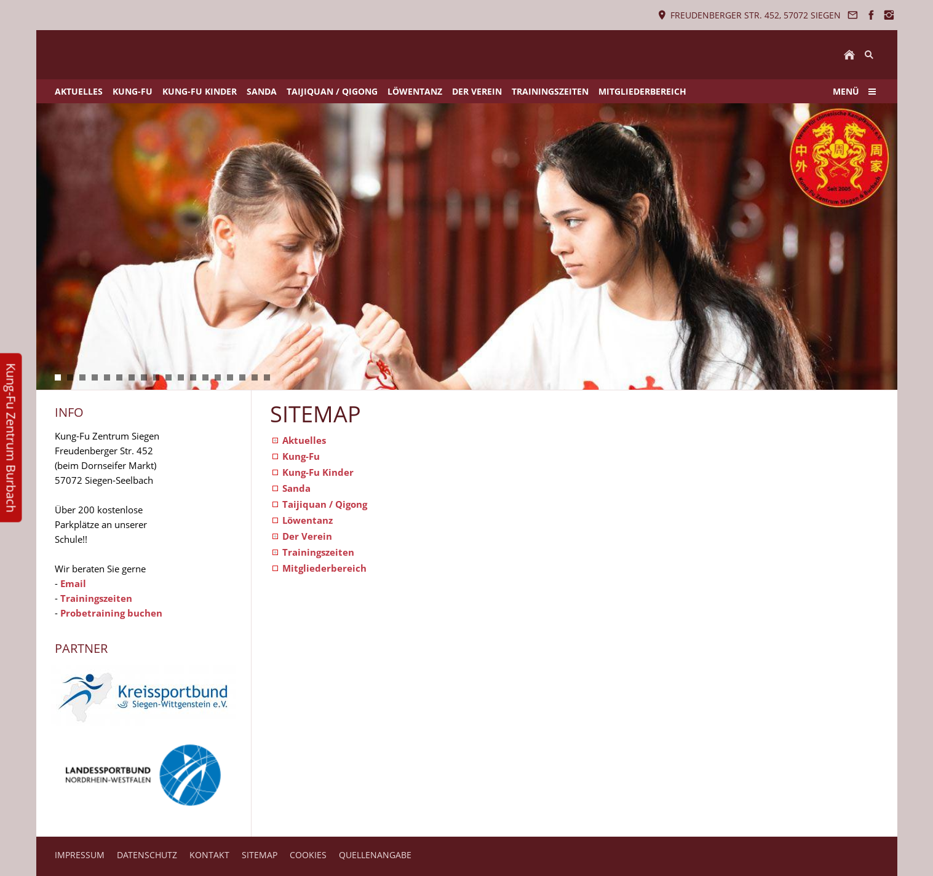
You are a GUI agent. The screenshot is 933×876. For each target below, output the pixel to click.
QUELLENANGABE (375, 855)
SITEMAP (259, 855)
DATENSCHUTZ (147, 855)
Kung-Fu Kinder (318, 472)
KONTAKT (209, 855)
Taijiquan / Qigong (324, 504)
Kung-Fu (301, 456)
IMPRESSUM (80, 855)
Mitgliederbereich (324, 568)
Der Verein (307, 536)
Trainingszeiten (96, 598)
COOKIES (308, 855)
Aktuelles (304, 440)
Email (73, 583)
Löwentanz (307, 520)
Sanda (296, 488)
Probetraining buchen (111, 613)
